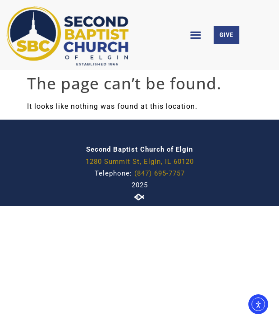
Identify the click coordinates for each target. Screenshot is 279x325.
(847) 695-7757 (159, 173)
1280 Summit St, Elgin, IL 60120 (140, 162)
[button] (196, 35)
